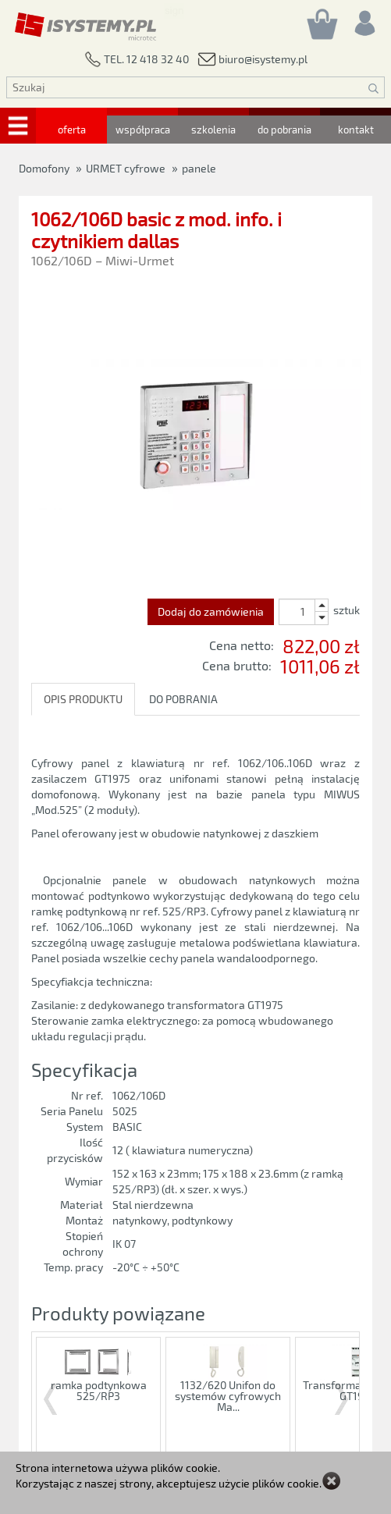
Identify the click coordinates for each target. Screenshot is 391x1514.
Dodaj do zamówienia (211, 611)
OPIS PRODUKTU (83, 698)
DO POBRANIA (183, 698)
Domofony (44, 168)
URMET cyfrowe (125, 168)
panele (199, 168)
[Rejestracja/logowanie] (364, 19)
